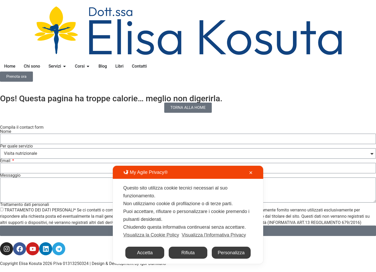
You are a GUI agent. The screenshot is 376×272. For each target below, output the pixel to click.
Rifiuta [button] (188, 252)
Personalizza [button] (231, 252)
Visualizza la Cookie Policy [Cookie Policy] (151, 235)
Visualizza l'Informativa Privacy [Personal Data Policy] (214, 235)
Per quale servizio (16, 146)
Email (5, 161)
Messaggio (10, 175)
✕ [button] (251, 172)
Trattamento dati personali (24, 205)
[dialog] (188, 215)
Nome (5, 131)
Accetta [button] (145, 252)
